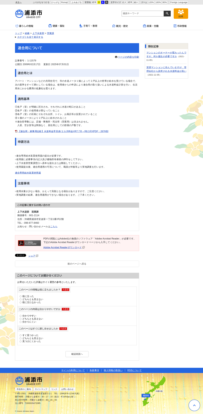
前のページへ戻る (77, 264)
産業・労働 (151, 25)
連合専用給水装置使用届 (28, 173)
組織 (27, 33)
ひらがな (55, 2)
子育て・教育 (88, 26)
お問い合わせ (67, 389)
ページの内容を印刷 (127, 57)
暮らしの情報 (24, 26)
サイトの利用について (73, 370)
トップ (18, 33)
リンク (54, 389)
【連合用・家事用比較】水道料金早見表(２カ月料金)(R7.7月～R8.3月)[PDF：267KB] (63, 131)
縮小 (136, 2)
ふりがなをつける (41, 2)
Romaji (64, 2)
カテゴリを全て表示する (30, 37)
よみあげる (76, 2)
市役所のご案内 (24, 389)
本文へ (18, 2)
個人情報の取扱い (113, 370)
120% (151, 2)
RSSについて (134, 370)
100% (158, 2)
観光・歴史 (120, 25)
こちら (53, 226)
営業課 (50, 33)
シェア (33, 256)
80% (165, 2)
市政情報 (180, 25)
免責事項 (94, 370)
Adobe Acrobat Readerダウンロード (64, 247)
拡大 (124, 2)
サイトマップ (41, 389)
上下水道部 (38, 33)
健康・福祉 (56, 26)
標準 (94, 2)
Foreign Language (179, 2)
